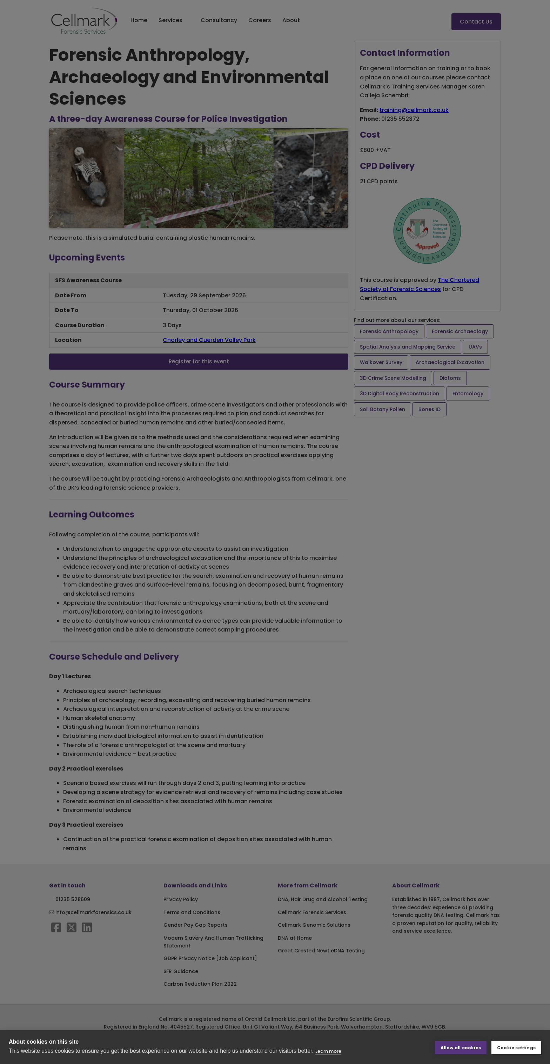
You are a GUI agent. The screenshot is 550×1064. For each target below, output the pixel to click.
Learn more (328, 1051)
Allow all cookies (461, 1047)
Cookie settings (516, 1047)
